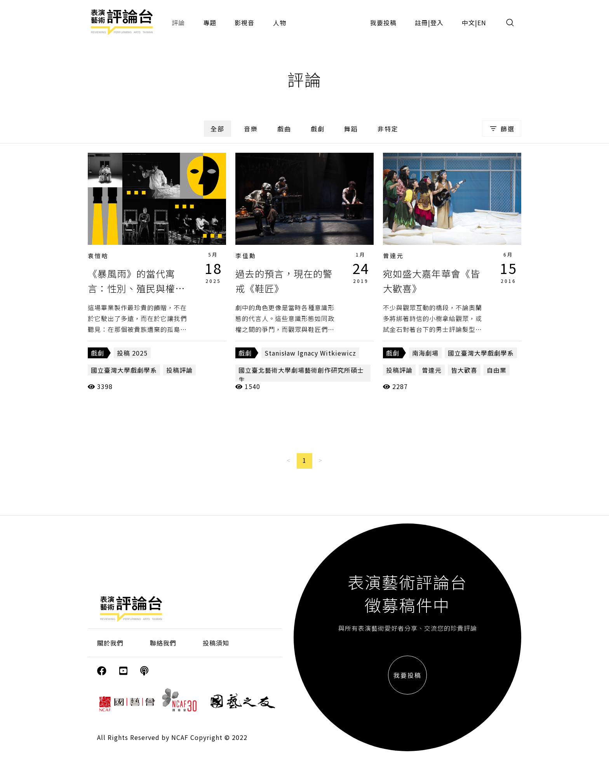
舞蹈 (351, 128)
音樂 (251, 128)
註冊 (421, 22)
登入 (437, 22)
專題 (209, 22)
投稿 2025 (132, 353)
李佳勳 (245, 255)
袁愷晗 (98, 255)
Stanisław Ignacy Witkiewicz (310, 353)
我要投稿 (383, 22)
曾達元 (393, 255)
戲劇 (318, 128)
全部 (217, 128)
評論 (178, 22)
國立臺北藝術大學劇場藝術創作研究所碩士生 (301, 374)
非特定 (388, 128)
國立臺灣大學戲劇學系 (124, 370)
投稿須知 (216, 642)
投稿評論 (179, 370)
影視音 (244, 22)
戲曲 (284, 128)
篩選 (502, 128)
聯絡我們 (163, 642)
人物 (279, 22)
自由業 (496, 370)
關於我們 (110, 642)
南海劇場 (425, 353)
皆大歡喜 (464, 370)
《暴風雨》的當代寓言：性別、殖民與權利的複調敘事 (136, 288)
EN (481, 22)
